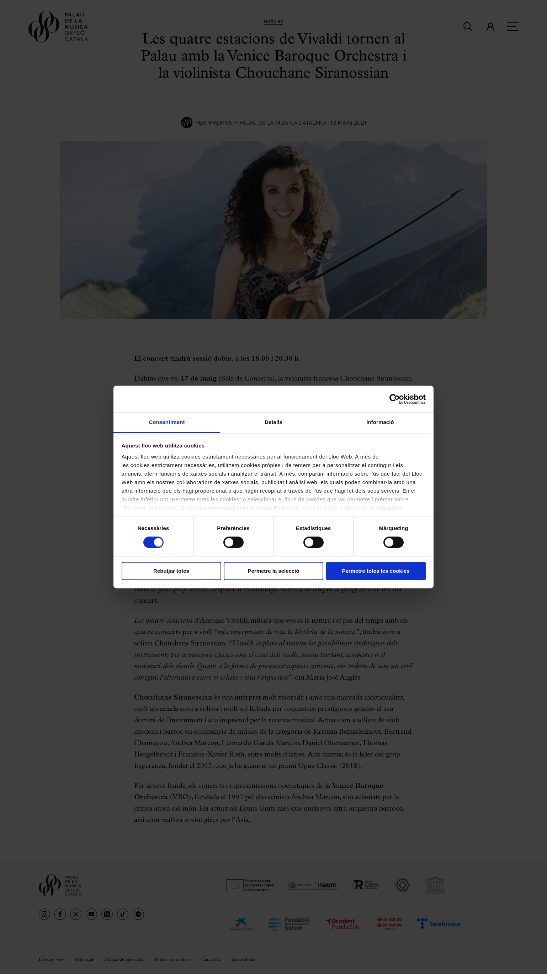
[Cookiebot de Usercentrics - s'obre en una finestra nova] (394, 399)
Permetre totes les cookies (375, 571)
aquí (330, 508)
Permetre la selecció (273, 571)
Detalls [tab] (273, 422)
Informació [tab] (380, 422)
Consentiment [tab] (167, 422)
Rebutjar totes (171, 571)
